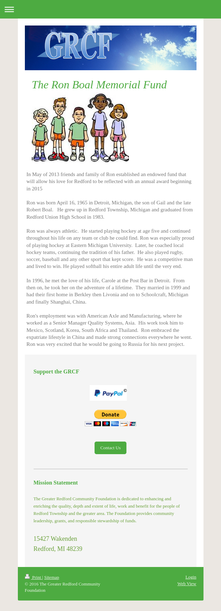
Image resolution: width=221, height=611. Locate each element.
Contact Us (110, 447)
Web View (187, 583)
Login (190, 577)
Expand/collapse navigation (110, 9)
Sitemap (51, 577)
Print (33, 577)
